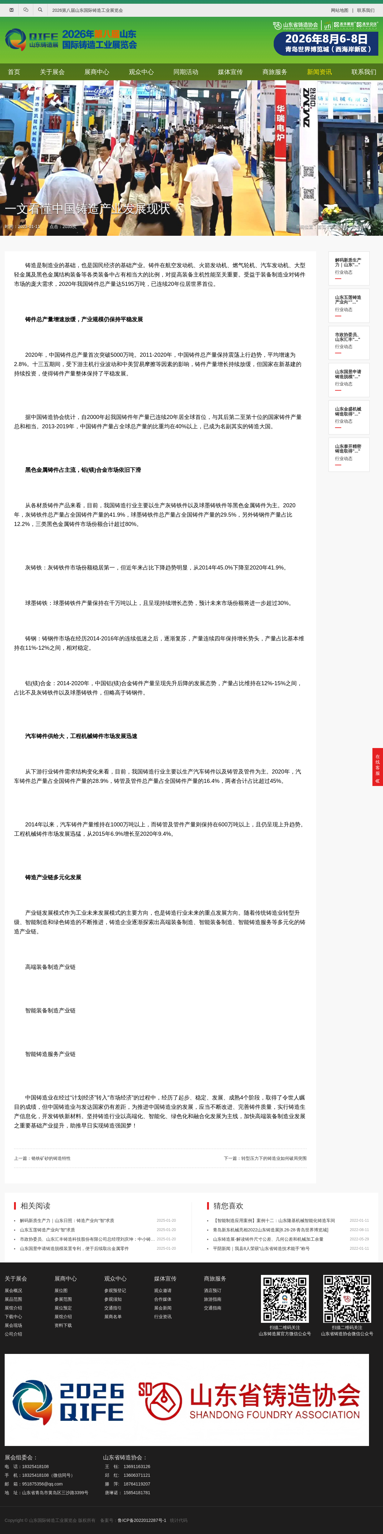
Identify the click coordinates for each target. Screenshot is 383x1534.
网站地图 (339, 10)
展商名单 (113, 1316)
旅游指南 (212, 1299)
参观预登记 (115, 1290)
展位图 (61, 1290)
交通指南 (212, 1307)
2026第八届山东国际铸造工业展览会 (87, 10)
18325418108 (35, 1466)
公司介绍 (13, 1334)
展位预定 (63, 1307)
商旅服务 (274, 71)
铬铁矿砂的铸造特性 (51, 1158)
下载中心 (13, 1316)
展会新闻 (360, 226)
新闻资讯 (319, 71)
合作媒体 (163, 1299)
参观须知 (113, 1299)
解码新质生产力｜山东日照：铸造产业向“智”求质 (67, 1220)
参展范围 (63, 1299)
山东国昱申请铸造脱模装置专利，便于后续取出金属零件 (74, 1248)
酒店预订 (212, 1290)
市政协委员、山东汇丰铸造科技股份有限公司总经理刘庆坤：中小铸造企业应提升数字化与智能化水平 (118, 1239)
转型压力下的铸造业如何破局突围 (274, 1158)
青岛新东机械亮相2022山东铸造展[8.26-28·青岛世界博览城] (270, 1229)
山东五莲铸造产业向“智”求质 (47, 1229)
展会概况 (13, 1290)
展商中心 (96, 71)
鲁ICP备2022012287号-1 (142, 1520)
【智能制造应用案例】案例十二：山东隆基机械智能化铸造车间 (274, 1220)
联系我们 (366, 10)
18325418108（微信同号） (48, 1475)
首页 (14, 71)
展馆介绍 (13, 1307)
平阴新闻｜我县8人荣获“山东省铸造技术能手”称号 (261, 1248)
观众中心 (141, 71)
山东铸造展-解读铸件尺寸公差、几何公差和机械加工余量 (268, 1239)
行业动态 (349, 266)
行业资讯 (163, 1316)
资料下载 (63, 1325)
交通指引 (113, 1307)
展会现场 (13, 1325)
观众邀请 (163, 1290)
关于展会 (52, 71)
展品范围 (13, 1299)
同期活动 (185, 71)
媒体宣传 (230, 71)
